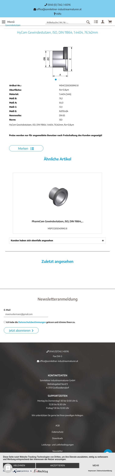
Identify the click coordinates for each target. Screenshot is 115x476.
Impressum (92, 471)
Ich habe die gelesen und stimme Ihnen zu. (39, 322)
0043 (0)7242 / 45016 (57, 351)
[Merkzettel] (95, 22)
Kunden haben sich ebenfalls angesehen (32, 240)
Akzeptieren (57, 465)
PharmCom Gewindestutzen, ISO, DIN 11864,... (57, 221)
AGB (58, 425)
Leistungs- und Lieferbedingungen (58, 444)
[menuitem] (8, 22)
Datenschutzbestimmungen (32, 322)
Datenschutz (57, 432)
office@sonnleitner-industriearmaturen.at (59, 9)
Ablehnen (19, 465)
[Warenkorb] (110, 22)
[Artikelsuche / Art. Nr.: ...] (68, 22)
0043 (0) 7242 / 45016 (58, 4)
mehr (96, 465)
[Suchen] (88, 22)
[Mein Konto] (103, 22)
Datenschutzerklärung (104, 471)
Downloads (57, 438)
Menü (8, 21)
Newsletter (57, 451)
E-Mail (7, 310)
